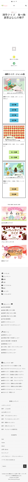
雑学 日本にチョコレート (8, 426)
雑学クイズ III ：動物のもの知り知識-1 (12, 383)
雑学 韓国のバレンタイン (8, 422)
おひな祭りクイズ (7, 223)
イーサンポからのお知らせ (8, 459)
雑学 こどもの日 (5, 408)
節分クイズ (4, 261)
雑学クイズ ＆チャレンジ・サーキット (12, 389)
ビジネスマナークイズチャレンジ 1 (11, 325)
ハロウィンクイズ (5, 405)
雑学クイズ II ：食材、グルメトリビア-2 (12, 380)
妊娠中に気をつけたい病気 (9, 313)
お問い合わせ (4, 449)
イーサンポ (6, 273)
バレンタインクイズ (7, 242)
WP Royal (17, 479)
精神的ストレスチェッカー (9, 349)
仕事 (4, 282)
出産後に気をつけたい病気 (9, 316)
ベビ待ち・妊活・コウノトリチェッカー (12, 346)
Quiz (2, 439)
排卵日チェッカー (6, 335)
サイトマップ (4, 453)
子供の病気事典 (6, 319)
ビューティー (6, 276)
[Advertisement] (14, 30)
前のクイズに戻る (14, 59)
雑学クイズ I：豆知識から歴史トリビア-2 (12, 374)
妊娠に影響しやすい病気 (8, 310)
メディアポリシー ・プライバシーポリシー (12, 456)
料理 (4, 288)
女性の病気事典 (6, 307)
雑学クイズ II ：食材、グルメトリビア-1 (12, 377)
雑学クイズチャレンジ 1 (8, 322)
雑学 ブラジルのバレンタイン (9, 415)
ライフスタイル (7, 285)
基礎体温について (6, 344)
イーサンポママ (7, 294)
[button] (14, 105)
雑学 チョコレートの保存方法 (9, 429)
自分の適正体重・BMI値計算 (9, 341)
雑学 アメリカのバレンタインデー (10, 419)
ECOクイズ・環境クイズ (8, 392)
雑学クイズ (14, 12)
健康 (4, 279)
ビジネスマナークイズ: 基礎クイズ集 (11, 365)
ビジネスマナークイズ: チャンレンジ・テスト (13, 368)
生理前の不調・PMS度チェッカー (10, 338)
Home (3, 442)
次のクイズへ (14, 65)
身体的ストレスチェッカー (9, 352)
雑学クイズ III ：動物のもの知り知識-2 (12, 386)
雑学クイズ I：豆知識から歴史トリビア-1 (12, 371)
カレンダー (6, 291)
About (3, 446)
